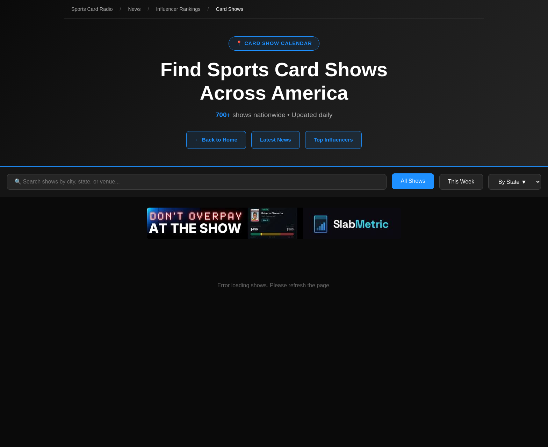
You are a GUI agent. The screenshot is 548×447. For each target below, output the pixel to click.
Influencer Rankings (178, 9)
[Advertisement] (274, 384)
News (134, 9)
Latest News (275, 140)
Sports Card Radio (92, 9)
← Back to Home (216, 140)
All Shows (413, 181)
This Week (461, 182)
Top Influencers (333, 140)
